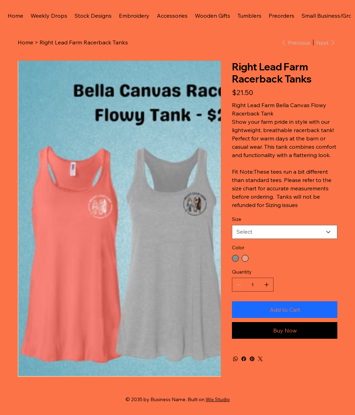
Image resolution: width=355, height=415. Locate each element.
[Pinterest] (252, 358)
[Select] (284, 232)
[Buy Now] (284, 330)
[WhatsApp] (235, 358)
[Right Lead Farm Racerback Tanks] (84, 42)
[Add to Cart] (284, 309)
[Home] (25, 42)
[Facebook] (243, 358)
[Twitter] (260, 358)
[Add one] (267, 285)
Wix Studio (218, 399)
